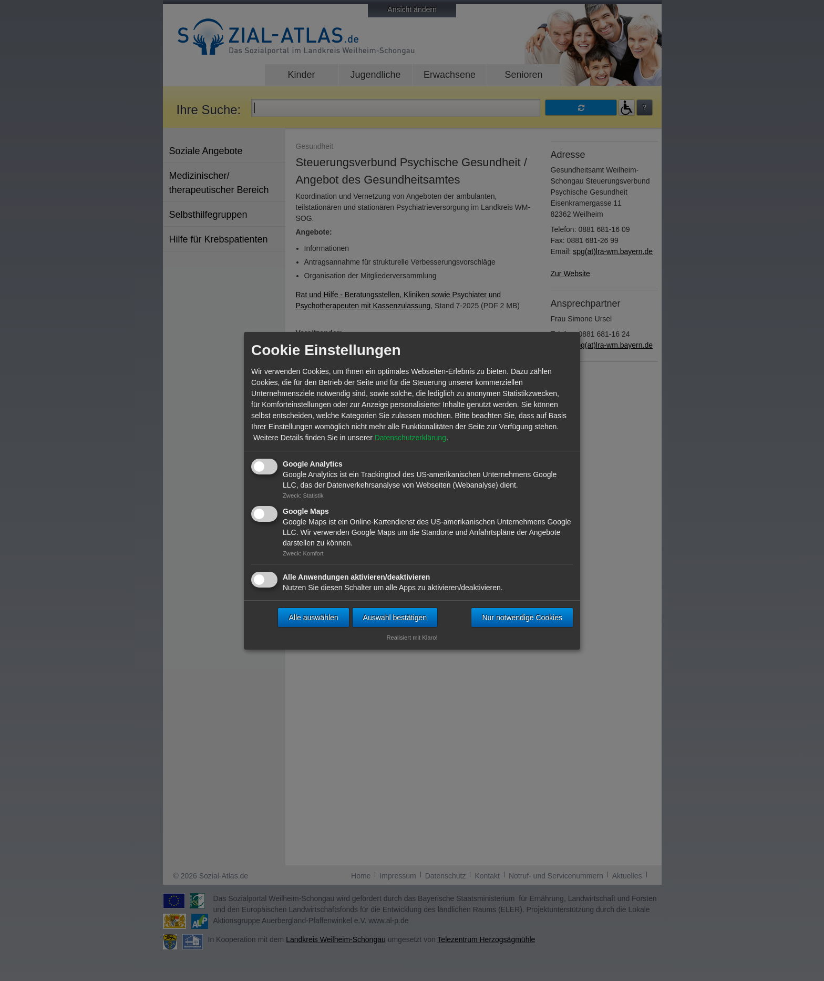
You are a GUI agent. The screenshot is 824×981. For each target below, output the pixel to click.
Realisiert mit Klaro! (412, 637)
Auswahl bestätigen (395, 617)
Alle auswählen (313, 617)
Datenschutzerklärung (410, 437)
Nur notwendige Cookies (522, 617)
